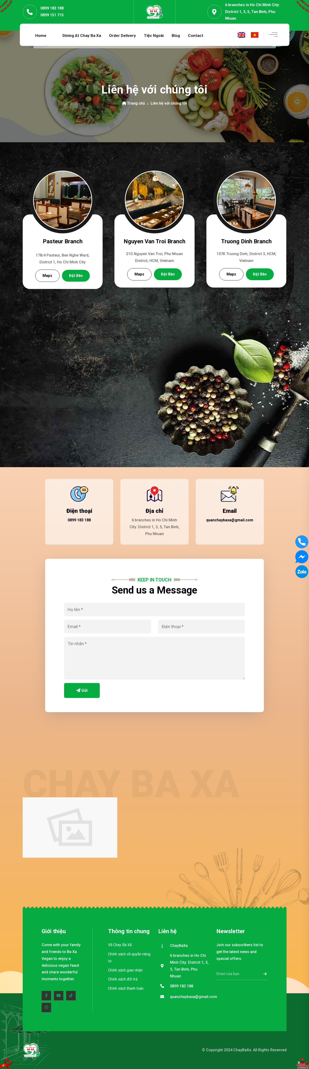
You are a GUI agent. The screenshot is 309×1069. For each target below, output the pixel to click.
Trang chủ (133, 103)
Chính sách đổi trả (123, 979)
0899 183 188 (52, 8)
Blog (176, 35)
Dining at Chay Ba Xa (81, 35)
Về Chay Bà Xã (120, 945)
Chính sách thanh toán (126, 988)
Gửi (81, 690)
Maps (47, 275)
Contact (195, 35)
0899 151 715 (52, 15)
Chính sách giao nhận (125, 970)
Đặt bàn (76, 275)
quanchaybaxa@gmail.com (229, 520)
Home (40, 35)
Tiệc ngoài (154, 35)
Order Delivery (122, 35)
